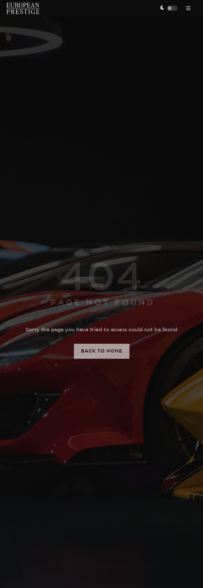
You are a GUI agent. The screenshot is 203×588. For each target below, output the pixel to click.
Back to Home (101, 351)
